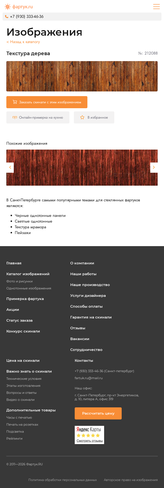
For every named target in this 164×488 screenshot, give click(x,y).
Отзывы (77, 328)
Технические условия (23, 379)
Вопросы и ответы (21, 393)
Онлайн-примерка (38, 117)
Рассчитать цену (98, 413)
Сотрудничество (86, 350)
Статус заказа (19, 320)
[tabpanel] (82, 168)
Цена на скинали (23, 360)
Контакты (84, 360)
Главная (14, 263)
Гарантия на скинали (91, 317)
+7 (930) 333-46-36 (27, 16)
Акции (12, 309)
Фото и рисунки (19, 281)
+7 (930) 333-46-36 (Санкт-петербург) (104, 371)
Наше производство (90, 285)
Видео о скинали (20, 400)
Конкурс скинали (23, 331)
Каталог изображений (28, 274)
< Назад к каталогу (23, 42)
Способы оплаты (86, 306)
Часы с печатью (19, 417)
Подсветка (15, 431)
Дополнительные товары (31, 410)
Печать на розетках (22, 424)
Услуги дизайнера (88, 295)
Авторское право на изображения (131, 480)
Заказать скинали (47, 102)
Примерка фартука (25, 299)
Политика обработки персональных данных (63, 480)
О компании (82, 263)
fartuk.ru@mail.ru (89, 378)
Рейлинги (14, 438)
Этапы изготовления (23, 386)
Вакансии (79, 339)
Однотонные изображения (28, 288)
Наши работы (83, 274)
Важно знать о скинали (29, 371)
